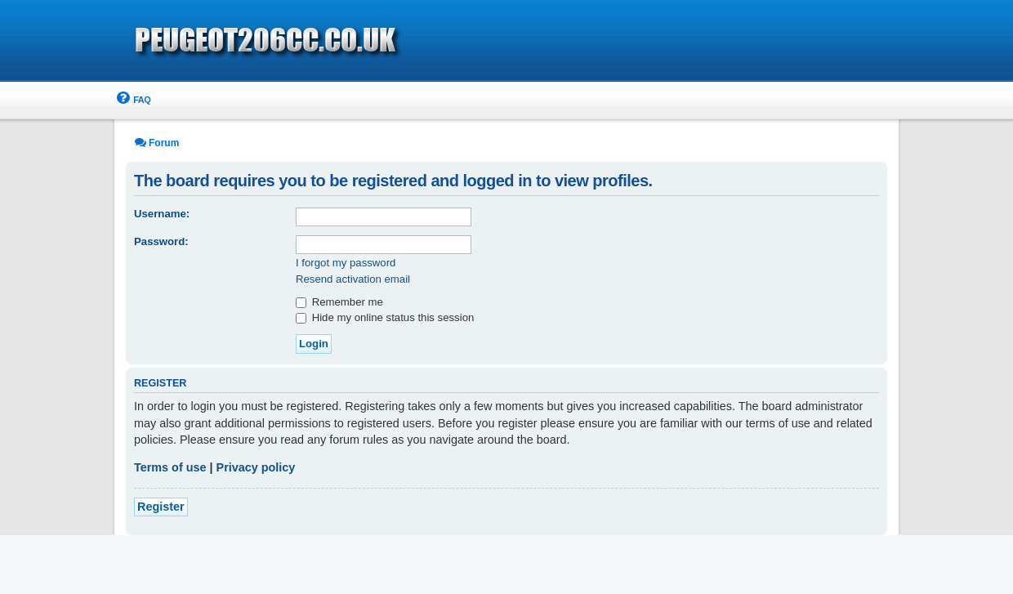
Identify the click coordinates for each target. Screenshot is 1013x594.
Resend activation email (353, 279)
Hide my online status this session (385, 317)
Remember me (339, 302)
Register (161, 506)
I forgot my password (345, 263)
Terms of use (170, 467)
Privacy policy (256, 467)
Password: (161, 241)
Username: (162, 214)
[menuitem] (132, 100)
